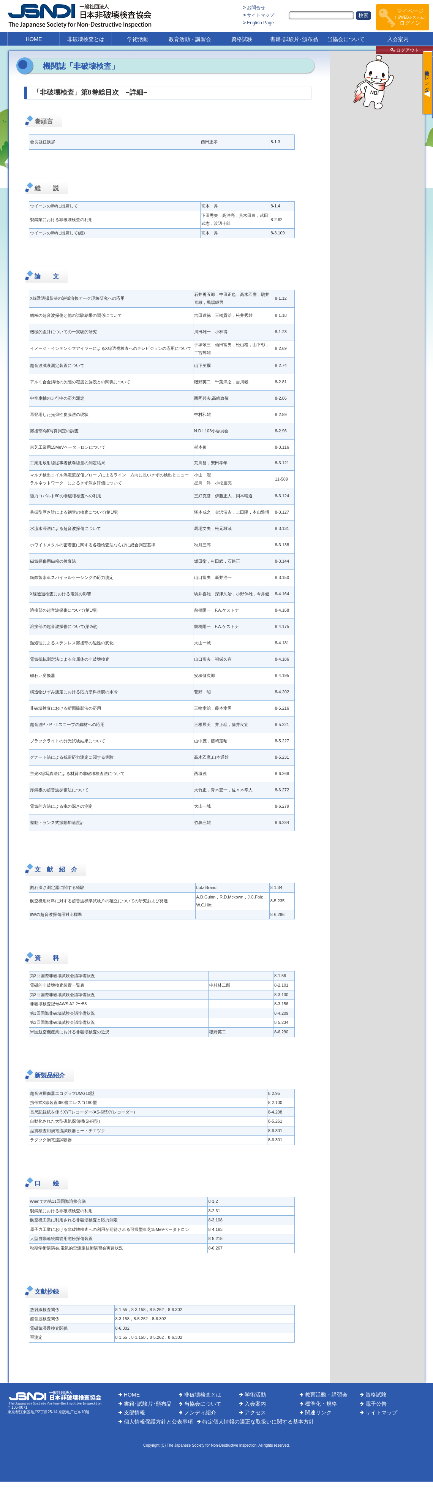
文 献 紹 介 (56, 869)
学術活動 (138, 39)
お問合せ (256, 7)
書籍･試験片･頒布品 (294, 39)
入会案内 (398, 39)
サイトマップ (260, 15)
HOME (33, 39)
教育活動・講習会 (190, 39)
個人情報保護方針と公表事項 (158, 1422)
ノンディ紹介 (200, 1412)
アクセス (255, 1412)
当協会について (346, 39)
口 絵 (47, 1183)
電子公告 (376, 1404)
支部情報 (134, 1412)
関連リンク (318, 1412)
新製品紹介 (50, 1075)
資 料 (47, 958)
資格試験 (242, 39)
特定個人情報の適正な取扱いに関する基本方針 (258, 1422)
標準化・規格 (321, 1404)
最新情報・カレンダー (427, 78)
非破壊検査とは (85, 39)
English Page (260, 22)
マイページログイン (410, 17)
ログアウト (404, 50)
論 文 (47, 276)
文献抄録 (47, 1291)
